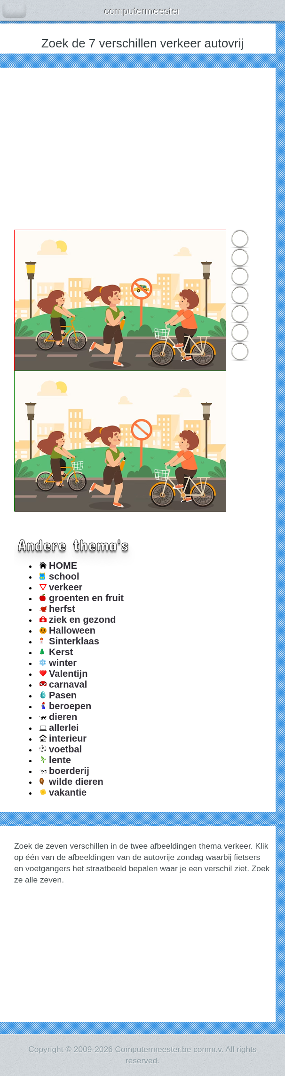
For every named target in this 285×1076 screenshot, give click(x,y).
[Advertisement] (142, 147)
